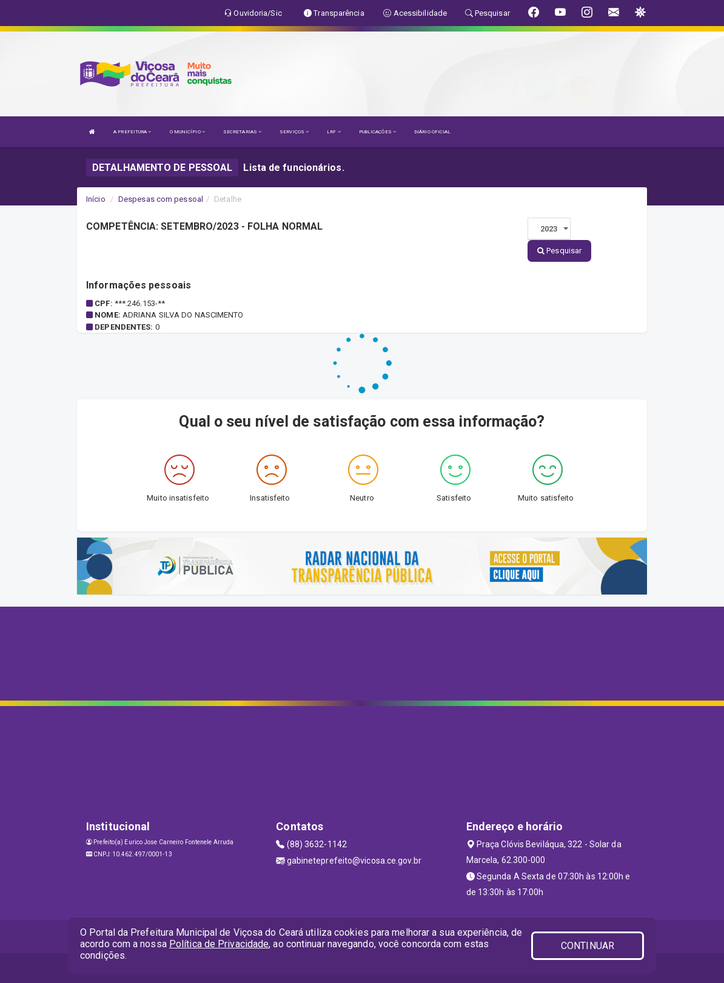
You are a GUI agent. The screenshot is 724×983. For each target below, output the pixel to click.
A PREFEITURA (132, 132)
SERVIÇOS (294, 132)
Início (96, 199)
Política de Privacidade (219, 944)
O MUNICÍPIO (187, 132)
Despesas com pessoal (160, 199)
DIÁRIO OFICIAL (432, 132)
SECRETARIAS (242, 132)
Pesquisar (559, 250)
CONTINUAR (587, 945)
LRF (334, 132)
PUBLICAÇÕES (377, 132)
